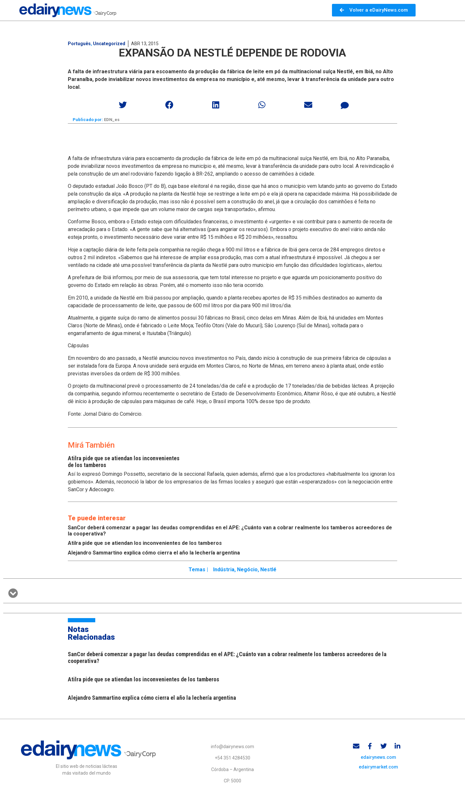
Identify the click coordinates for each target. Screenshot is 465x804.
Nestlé (268, 570)
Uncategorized (109, 43)
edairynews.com (378, 758)
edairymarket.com (378, 767)
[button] (123, 104)
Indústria (223, 570)
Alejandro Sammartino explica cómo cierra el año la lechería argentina (154, 553)
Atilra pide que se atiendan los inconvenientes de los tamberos (145, 543)
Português (79, 43)
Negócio (247, 570)
